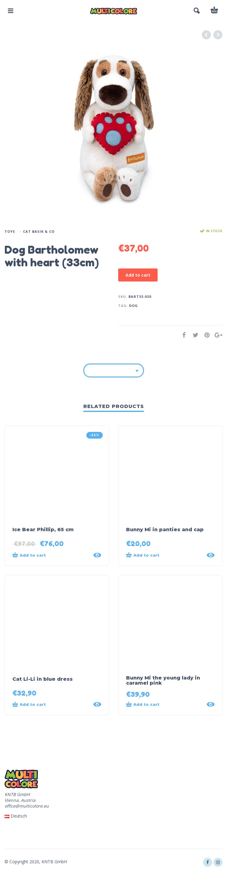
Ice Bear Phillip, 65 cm (43, 529)
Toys (10, 231)
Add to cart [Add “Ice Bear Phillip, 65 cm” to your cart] (29, 555)
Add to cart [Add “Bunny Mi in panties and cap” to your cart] (142, 555)
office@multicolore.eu (27, 806)
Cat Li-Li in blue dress (42, 679)
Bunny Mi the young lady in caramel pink (163, 680)
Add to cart (137, 275)
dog (133, 305)
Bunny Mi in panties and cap (165, 529)
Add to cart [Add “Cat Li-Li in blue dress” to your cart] (29, 704)
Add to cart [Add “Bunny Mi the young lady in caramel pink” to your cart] (142, 704)
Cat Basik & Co (39, 231)
